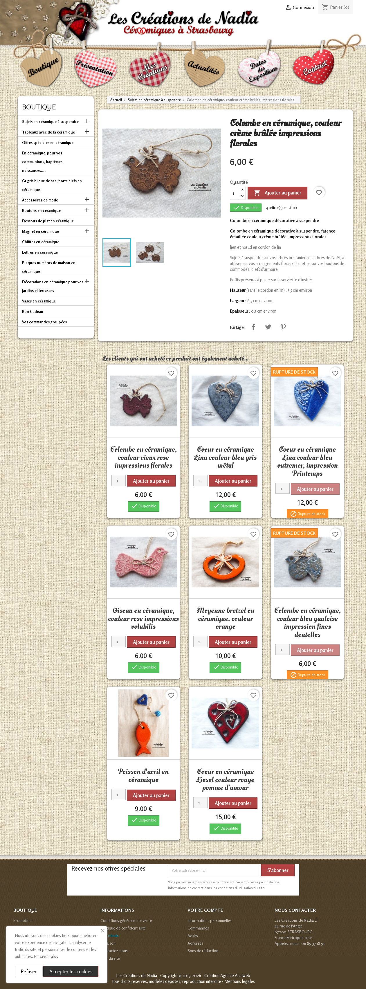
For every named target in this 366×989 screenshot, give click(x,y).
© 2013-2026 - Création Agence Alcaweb (214, 975)
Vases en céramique (39, 301)
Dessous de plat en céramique (48, 221)
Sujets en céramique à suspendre (50, 121)
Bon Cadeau (32, 311)
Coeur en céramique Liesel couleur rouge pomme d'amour (225, 779)
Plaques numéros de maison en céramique (48, 267)
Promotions (23, 920)
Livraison (108, 943)
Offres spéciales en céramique (47, 142)
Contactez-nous (114, 950)
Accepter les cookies (70, 971)
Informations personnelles (209, 920)
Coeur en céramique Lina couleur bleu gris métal (225, 457)
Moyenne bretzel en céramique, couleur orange (225, 618)
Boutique (39, 107)
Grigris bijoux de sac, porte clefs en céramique (52, 185)
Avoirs (192, 935)
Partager (253, 327)
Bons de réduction (202, 950)
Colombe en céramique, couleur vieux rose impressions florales (143, 457)
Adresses (195, 943)
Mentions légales (239, 981)
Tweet (268, 327)
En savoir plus (46, 956)
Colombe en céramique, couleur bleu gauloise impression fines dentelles (307, 622)
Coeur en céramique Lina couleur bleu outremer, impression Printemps (307, 461)
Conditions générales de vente (126, 920)
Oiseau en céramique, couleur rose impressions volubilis (143, 618)
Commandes (198, 927)
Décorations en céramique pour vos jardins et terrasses (52, 286)
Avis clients (109, 935)
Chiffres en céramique (40, 241)
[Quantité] (234, 193)
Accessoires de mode (40, 200)
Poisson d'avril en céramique (143, 776)
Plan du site (110, 958)
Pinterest (283, 327)
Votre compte (205, 910)
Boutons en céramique (41, 210)
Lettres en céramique (40, 252)
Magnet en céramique (40, 231)
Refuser (29, 971)
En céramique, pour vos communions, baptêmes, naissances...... (42, 162)
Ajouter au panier (277, 193)
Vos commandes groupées (44, 322)
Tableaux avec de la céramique (48, 132)
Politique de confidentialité (123, 927)
